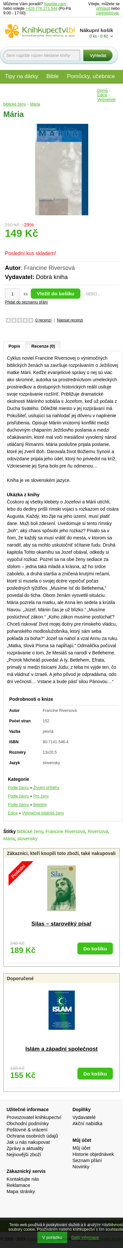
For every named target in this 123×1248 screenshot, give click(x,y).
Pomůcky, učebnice (91, 76)
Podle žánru (18, 787)
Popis (14, 346)
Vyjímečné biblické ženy (43, 813)
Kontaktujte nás (23, 1179)
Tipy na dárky (21, 76)
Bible (52, 76)
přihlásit (103, 8)
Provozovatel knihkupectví (34, 1117)
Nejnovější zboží (24, 1154)
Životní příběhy (46, 787)
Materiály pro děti (26, 90)
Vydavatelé (84, 1117)
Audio (63, 90)
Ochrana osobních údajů (32, 1136)
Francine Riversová (65, 831)
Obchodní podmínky (28, 1123)
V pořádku (52, 1237)
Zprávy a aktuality (25, 1148)
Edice (85, 90)
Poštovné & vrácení (27, 1129)
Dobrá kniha (52, 277)
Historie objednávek (93, 1154)
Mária (9, 838)
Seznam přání (87, 1160)
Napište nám (55, 4)
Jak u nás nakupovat (28, 1142)
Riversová (98, 831)
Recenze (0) (43, 346)
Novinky (80, 1166)
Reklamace (18, 1185)
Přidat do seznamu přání (26, 302)
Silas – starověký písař (61, 924)
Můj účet (81, 1148)
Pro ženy (41, 796)
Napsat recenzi (70, 320)
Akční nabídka (87, 1123)
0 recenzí (43, 320)
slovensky (27, 838)
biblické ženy (30, 831)
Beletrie (40, 804)
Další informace (85, 1237)
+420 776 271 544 (41, 8)
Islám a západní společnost (61, 1049)
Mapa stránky (21, 1191)
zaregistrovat (107, 13)
